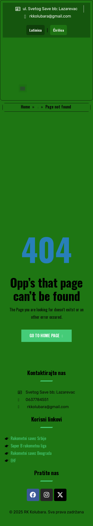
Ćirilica (58, 30)
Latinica (35, 30)
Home (25, 107)
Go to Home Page (46, 335)
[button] (23, 88)
